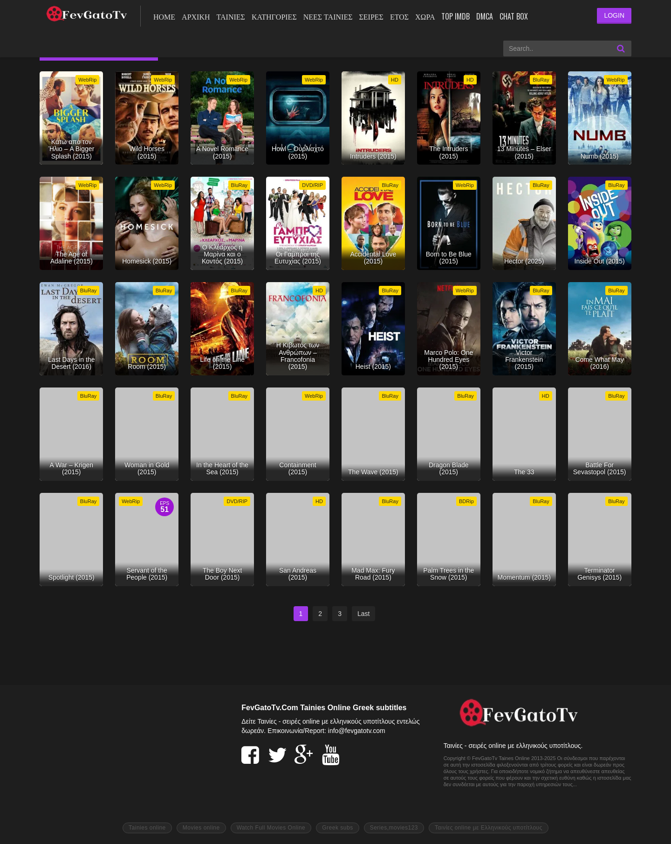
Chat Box (514, 16)
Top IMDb (455, 16)
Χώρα (425, 16)
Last (363, 613)
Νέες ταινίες (328, 16)
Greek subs (337, 827)
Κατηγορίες (274, 16)
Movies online (201, 827)
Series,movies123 (394, 827)
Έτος (399, 16)
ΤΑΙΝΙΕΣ (231, 16)
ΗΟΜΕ (164, 16)
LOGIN (614, 15)
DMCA (484, 16)
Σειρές (371, 16)
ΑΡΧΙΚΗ (196, 16)
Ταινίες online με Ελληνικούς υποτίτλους (488, 827)
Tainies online (147, 827)
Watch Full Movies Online (271, 827)
